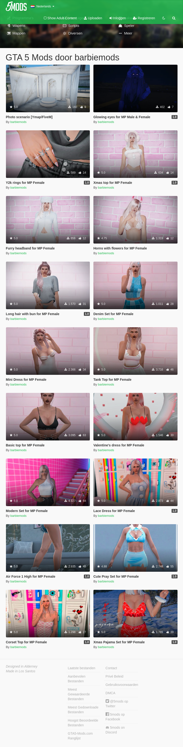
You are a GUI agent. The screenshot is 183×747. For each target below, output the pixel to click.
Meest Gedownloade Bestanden (83, 709)
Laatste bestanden (81, 668)
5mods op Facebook (115, 716)
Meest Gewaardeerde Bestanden (79, 694)
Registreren (144, 18)
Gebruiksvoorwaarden (122, 685)
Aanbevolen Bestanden (77, 678)
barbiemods (18, 122)
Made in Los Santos (21, 671)
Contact (111, 668)
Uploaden (93, 18)
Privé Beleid (114, 676)
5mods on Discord (115, 730)
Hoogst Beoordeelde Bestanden (83, 722)
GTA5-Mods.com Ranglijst (80, 736)
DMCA (110, 693)
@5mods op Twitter (117, 703)
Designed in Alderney (22, 666)
